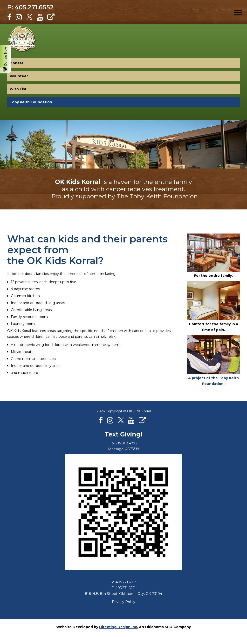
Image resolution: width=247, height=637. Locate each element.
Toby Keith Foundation (31, 102)
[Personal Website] (51, 17)
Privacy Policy (123, 602)
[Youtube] (40, 17)
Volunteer (19, 76)
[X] (29, 17)
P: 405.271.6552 (30, 7)
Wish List (18, 89)
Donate (17, 63)
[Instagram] (19, 17)
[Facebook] (9, 17)
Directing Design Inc (118, 627)
